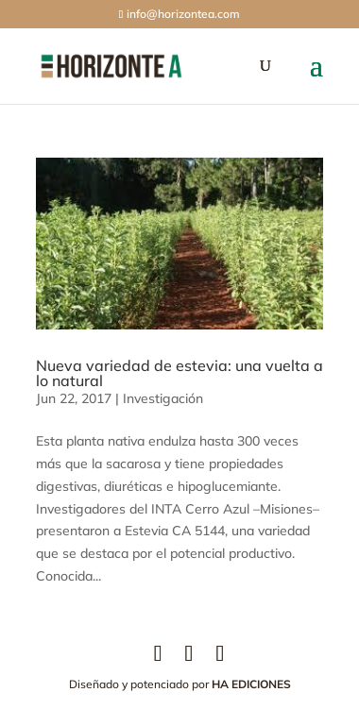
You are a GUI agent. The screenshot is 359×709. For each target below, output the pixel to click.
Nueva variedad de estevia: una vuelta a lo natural (179, 373)
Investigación (163, 398)
